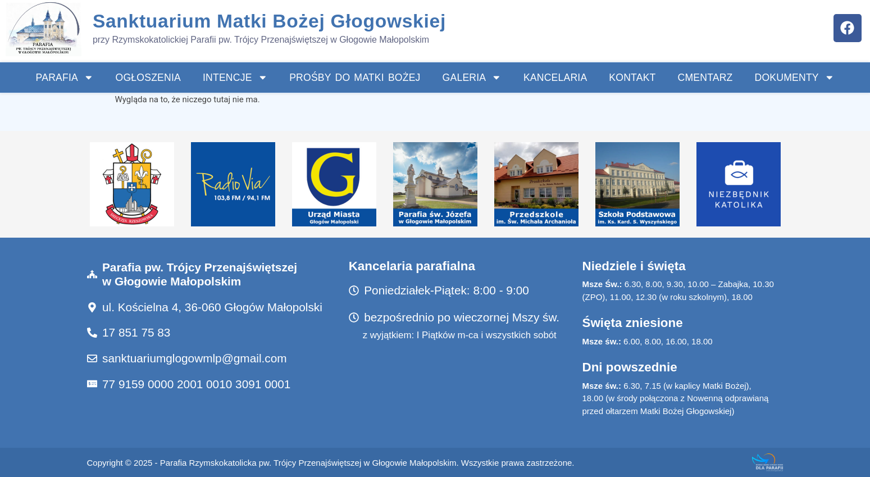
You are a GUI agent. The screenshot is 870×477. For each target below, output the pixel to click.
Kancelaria (555, 77)
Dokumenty (795, 77)
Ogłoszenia (148, 77)
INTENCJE (235, 77)
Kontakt (632, 77)
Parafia (65, 77)
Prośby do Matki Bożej (354, 77)
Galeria (472, 77)
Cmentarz (705, 77)
